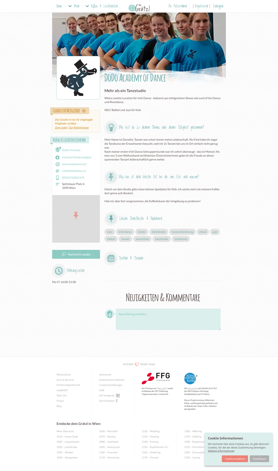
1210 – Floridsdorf (194, 446)
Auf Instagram (107, 395)
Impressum (105, 374)
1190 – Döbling (192, 436)
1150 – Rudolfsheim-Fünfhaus (156, 446)
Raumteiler (192, 388)
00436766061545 (69, 177)
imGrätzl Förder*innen (139, 364)
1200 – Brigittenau (194, 441)
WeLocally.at (64, 374)
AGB (101, 390)
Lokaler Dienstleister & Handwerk (141, 218)
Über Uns (62, 395)
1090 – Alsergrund (109, 446)
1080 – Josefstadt (108, 441)
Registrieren (201, 6)
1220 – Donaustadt (194, 452)
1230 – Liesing (192, 457)
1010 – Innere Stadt (67, 436)
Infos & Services (65, 379)
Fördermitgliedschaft (68, 384)
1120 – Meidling (151, 431)
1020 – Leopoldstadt (68, 441)
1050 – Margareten (67, 457)
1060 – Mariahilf (108, 431)
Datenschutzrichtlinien (111, 379)
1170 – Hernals (150, 457)
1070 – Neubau (107, 436)
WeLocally (161, 388)
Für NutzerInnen (178, 6)
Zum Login (61, 127)
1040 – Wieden (65, 452)
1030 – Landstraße (67, 446)
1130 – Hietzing (150, 436)
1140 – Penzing (150, 441)
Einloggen (218, 6)
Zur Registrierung (79, 127)
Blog (59, 406)
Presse (60, 400)
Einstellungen (259, 458)
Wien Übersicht (65, 431)
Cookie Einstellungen (110, 384)
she (62, 390)
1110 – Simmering (109, 457)
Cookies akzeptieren (235, 458)
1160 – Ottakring (151, 452)
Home (59, 6)
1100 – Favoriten (108, 452)
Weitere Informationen (221, 451)
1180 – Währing (193, 431)
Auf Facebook (106, 400)
